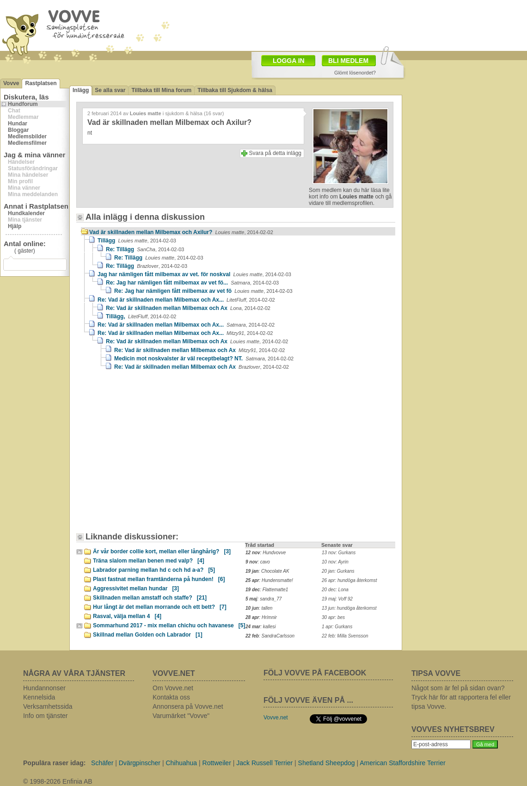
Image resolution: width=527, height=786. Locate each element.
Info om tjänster (45, 715)
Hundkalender (26, 213)
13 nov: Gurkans (338, 552)
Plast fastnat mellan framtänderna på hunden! (159, 579)
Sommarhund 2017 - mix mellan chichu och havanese (169, 625)
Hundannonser (44, 688)
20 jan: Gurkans (338, 571)
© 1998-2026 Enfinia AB (57, 781)
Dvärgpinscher (139, 763)
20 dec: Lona (335, 589)
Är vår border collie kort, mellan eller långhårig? (162, 551)
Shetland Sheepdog (326, 763)
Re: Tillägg (145, 249)
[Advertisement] (131, 432)
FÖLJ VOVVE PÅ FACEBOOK (315, 673)
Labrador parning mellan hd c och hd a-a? (154, 570)
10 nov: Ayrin (335, 561)
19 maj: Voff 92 (337, 598)
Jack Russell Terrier (264, 763)
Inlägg (81, 90)
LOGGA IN (289, 60)
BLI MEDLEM (348, 60)
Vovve (11, 83)
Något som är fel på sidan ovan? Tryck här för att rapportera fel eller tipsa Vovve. (461, 697)
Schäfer (102, 763)
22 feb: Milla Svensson (345, 635)
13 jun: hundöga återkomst (349, 608)
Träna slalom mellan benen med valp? (148, 560)
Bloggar (18, 130)
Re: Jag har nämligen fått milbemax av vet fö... (192, 282)
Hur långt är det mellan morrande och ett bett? (160, 607)
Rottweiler (216, 763)
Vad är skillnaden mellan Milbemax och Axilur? (181, 232)
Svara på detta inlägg (275, 153)
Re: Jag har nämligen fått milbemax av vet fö (203, 291)
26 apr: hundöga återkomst (349, 580)
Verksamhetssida (48, 706)
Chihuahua (181, 763)
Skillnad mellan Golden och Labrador (147, 634)
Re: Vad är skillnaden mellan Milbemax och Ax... (186, 300)
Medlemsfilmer (27, 143)
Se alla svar (110, 90)
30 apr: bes (333, 617)
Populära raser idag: (54, 763)
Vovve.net (276, 717)
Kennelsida (39, 697)
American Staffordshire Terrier (402, 763)
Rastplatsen (40, 83)
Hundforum (23, 104)
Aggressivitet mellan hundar (136, 588)
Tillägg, (141, 316)
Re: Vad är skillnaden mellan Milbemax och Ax (188, 308)
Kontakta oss (171, 697)
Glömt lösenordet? (355, 72)
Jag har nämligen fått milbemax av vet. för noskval (194, 274)
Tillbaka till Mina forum (161, 90)
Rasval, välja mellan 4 (127, 616)
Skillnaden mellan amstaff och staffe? (150, 597)
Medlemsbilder (27, 136)
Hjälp (14, 226)
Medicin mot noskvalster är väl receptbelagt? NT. (204, 358)
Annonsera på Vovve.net (188, 706)
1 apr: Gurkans (337, 626)
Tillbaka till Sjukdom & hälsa (234, 90)
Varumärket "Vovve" (181, 715)
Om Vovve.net (173, 688)
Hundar (17, 123)
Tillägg (137, 240)
